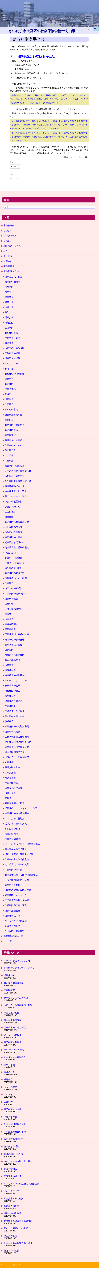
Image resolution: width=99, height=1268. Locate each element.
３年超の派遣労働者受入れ (18, 470)
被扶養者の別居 (12, 685)
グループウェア (11, 1191)
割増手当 (9, 368)
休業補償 (9, 665)
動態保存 (8, 1079)
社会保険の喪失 (12, 690)
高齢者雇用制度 (12, 925)
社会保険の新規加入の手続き (18, 1243)
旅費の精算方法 (12, 660)
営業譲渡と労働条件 (14, 542)
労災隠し (9, 292)
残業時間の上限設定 (14, 465)
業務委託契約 (11, 624)
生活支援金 (10, 772)
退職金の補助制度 (12, 1213)
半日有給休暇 (11, 782)
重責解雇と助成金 (13, 414)
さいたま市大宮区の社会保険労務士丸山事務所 (44, 31)
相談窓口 (9, 419)
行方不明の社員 (11, 1250)
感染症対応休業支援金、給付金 (19, 967)
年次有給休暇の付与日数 (17, 879)
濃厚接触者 (10, 670)
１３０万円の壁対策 (14, 818)
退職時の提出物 (12, 731)
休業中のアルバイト (14, 445)
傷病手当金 (10, 450)
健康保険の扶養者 (13, 537)
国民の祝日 (10, 511)
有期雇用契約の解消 (14, 803)
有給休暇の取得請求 (14, 573)
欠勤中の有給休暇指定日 (17, 859)
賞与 (7, 312)
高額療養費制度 (12, 828)
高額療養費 (10, 629)
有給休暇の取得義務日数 (17, 521)
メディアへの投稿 (12, 1035)
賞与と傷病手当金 (13, 644)
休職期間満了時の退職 (16, 905)
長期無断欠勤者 (12, 767)
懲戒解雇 (9, 721)
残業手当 (9, 302)
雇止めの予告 (11, 409)
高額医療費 (9, 990)
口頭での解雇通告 (13, 588)
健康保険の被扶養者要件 (17, 813)
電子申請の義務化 (12, 1042)
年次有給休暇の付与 (14, 609)
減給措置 (9, 343)
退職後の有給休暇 (13, 700)
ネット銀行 (9, 1094)
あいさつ (7, 230)
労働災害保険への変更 (16, 823)
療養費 (8, 614)
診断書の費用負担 (13, 568)
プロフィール (10, 235)
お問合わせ (8, 261)
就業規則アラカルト (13, 245)
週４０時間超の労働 (14, 752)
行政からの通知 (11, 1146)
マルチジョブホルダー (16, 680)
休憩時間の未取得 (13, 869)
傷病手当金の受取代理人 (17, 547)
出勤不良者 (10, 793)
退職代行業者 (11, 598)
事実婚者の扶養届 (12, 1020)
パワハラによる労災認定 (17, 757)
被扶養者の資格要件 (14, 675)
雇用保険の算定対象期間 (17, 726)
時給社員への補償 (13, 440)
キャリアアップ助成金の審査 (18, 1161)
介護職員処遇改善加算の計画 (18, 1220)
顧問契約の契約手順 (13, 936)
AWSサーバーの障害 (14, 1049)
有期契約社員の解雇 (14, 424)
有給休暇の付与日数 (14, 373)
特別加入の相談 (11, 1205)
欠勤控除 (9, 649)
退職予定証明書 (12, 910)
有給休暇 (9, 383)
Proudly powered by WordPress (12, 1265)
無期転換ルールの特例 (16, 578)
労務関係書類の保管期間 (17, 736)
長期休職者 (10, 706)
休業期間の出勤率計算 (16, 593)
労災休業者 (10, 695)
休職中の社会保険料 (14, 348)
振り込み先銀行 (12, 358)
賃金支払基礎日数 (13, 787)
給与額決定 (10, 435)
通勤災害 (9, 317)
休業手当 (9, 455)
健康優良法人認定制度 (15, 1027)
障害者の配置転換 (13, 501)
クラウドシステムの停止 (16, 997)
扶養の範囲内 (11, 833)
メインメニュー (96, 30)
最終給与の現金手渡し (16, 486)
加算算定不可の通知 (14, 1176)
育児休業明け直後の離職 (17, 634)
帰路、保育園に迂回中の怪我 (19, 854)
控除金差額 (10, 389)
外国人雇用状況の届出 (15, 1124)
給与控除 (9, 322)
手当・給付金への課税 (16, 496)
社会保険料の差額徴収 (16, 931)
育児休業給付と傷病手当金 (18, 741)
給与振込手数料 (12, 885)
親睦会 (8, 798)
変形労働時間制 (12, 337)
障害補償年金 (10, 1116)
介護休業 (9, 762)
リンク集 (7, 941)
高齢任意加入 (10, 1168)
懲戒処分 (9, 394)
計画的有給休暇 (12, 506)
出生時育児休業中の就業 (17, 864)
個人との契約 (10, 1087)
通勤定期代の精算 (13, 276)
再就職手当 (10, 777)
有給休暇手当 (11, 332)
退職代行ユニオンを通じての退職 (21, 808)
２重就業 (9, 460)
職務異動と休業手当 (14, 476)
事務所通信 (8, 266)
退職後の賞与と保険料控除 (18, 890)
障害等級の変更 (11, 1012)
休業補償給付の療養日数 (17, 747)
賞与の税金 (9, 1072)
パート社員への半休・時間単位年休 (22, 844)
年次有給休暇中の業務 (16, 849)
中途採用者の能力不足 (16, 491)
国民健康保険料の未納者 (17, 900)
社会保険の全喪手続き (15, 1057)
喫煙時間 (9, 286)
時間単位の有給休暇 (14, 639)
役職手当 (9, 399)
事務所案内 (8, 225)
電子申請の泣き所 (12, 1109)
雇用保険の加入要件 (14, 527)
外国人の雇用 (10, 1235)
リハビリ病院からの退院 (16, 1228)
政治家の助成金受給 (14, 982)
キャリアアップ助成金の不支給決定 (21, 1183)
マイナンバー (11, 363)
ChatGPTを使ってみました (17, 960)
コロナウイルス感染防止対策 (18, 1005)
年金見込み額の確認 (14, 1198)
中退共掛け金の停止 (14, 711)
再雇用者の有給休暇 (14, 654)
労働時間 (9, 327)
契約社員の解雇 (12, 353)
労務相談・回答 (11, 271)
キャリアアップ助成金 (16, 920)
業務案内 (7, 240)
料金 (5, 251)
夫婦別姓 (8, 1101)
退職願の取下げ (12, 915)
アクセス (7, 256)
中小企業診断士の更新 (15, 1131)
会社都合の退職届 (13, 557)
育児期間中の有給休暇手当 (18, 481)
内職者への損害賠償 (14, 562)
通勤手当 (9, 307)
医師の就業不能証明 (14, 1153)
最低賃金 (9, 297)
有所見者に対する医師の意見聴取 (21, 874)
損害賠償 (9, 619)
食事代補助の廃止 (13, 838)
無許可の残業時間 (13, 532)
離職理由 (9, 516)
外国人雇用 (10, 552)
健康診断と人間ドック (16, 895)
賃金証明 (9, 603)
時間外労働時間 (12, 281)
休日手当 (9, 404)
